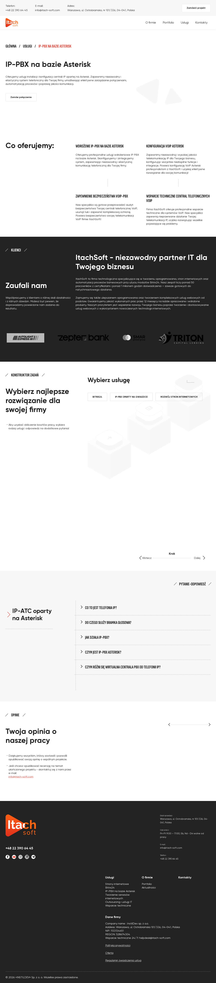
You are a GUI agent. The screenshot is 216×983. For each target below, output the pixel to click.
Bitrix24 (110, 887)
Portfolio (168, 22)
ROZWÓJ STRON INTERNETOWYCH (179, 397)
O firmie (151, 22)
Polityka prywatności (117, 945)
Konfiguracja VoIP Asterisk (165, 146)
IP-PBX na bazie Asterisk (120, 891)
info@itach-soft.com (47, 10)
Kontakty (201, 22)
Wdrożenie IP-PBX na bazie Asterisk (100, 146)
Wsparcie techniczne (118, 905)
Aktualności (149, 887)
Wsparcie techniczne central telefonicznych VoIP (178, 198)
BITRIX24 (97, 397)
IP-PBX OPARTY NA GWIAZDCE (131, 397)
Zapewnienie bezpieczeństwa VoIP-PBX (102, 196)
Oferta (109, 952)
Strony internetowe (117, 883)
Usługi (185, 22)
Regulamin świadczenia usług (123, 960)
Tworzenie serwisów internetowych (117, 896)
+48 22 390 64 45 (17, 10)
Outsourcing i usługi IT (118, 901)
